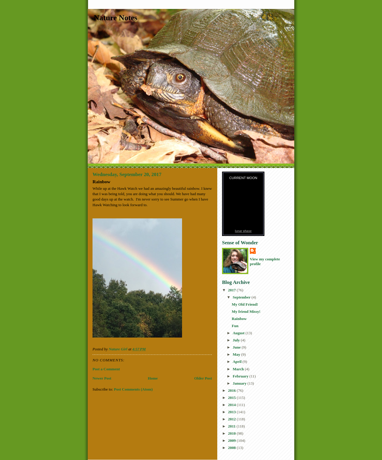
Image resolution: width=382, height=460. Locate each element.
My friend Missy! (246, 311)
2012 (232, 419)
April (238, 361)
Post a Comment (106, 369)
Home (153, 378)
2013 (232, 412)
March (239, 369)
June (237, 347)
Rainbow (239, 318)
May (237, 354)
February (241, 376)
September (242, 297)
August (239, 333)
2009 (232, 440)
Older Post (203, 378)
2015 (232, 397)
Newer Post (102, 378)
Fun (235, 326)
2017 (232, 290)
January (240, 383)
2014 (232, 404)
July (237, 340)
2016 (232, 390)
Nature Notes (115, 17)
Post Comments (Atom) (133, 389)
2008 (232, 447)
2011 (232, 426)
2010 (232, 433)
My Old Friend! (245, 304)
